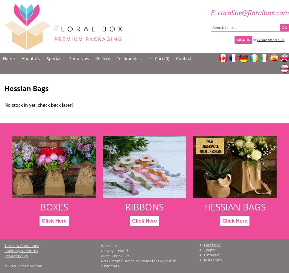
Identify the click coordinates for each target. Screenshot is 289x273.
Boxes (54, 207)
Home (9, 58)
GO (284, 28)
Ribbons (144, 207)
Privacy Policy (16, 255)
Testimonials (129, 58)
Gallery (103, 58)
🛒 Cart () (158, 58)
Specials (54, 58)
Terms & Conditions (22, 245)
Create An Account (270, 39)
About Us (31, 58)
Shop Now (79, 58)
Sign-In (243, 40)
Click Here (54, 221)
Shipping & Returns (21, 250)
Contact (183, 58)
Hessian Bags (235, 207)
